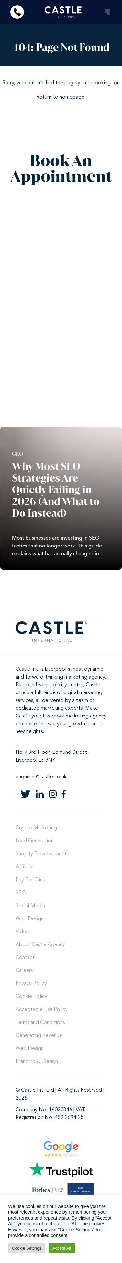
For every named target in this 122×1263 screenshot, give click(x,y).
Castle (93, 685)
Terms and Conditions (40, 1022)
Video (22, 931)
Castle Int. (27, 669)
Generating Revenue (39, 1035)
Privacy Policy (31, 983)
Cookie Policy (31, 996)
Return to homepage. (61, 97)
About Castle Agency (40, 944)
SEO (21, 893)
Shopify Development (41, 854)
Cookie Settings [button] (26, 1248)
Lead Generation (35, 841)
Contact (25, 957)
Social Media (30, 905)
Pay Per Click (30, 880)
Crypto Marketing (36, 828)
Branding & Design (37, 1061)
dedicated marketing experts (49, 708)
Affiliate (25, 867)
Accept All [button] (61, 1248)
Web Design (30, 918)
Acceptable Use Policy (42, 1009)
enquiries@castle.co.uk (41, 777)
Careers (24, 970)
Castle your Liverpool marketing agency (61, 716)
